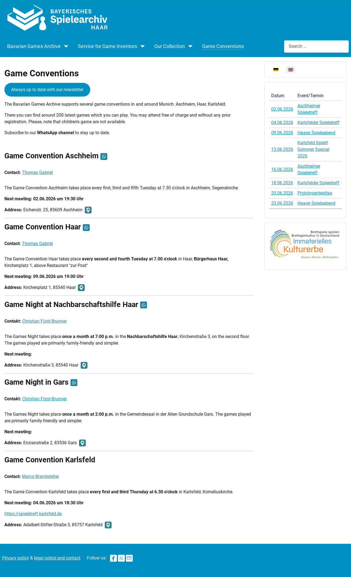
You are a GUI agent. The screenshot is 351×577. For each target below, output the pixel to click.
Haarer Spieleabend (316, 132)
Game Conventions (223, 46)
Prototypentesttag (315, 193)
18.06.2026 (282, 182)
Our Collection (169, 46)
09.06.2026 (282, 132)
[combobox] (316, 46)
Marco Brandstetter (40, 476)
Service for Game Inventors (107, 46)
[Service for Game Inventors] (142, 46)
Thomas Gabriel (37, 172)
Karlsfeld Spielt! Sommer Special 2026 (313, 149)
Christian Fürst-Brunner (44, 321)
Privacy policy (15, 558)
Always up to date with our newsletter (47, 89)
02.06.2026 (282, 109)
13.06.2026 (282, 149)
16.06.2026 (282, 169)
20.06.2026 (282, 193)
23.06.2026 (282, 203)
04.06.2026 (282, 122)
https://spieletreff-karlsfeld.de (33, 513)
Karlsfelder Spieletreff (318, 122)
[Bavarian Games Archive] (66, 46)
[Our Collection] (190, 46)
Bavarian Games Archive (34, 46)
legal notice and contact (57, 558)
